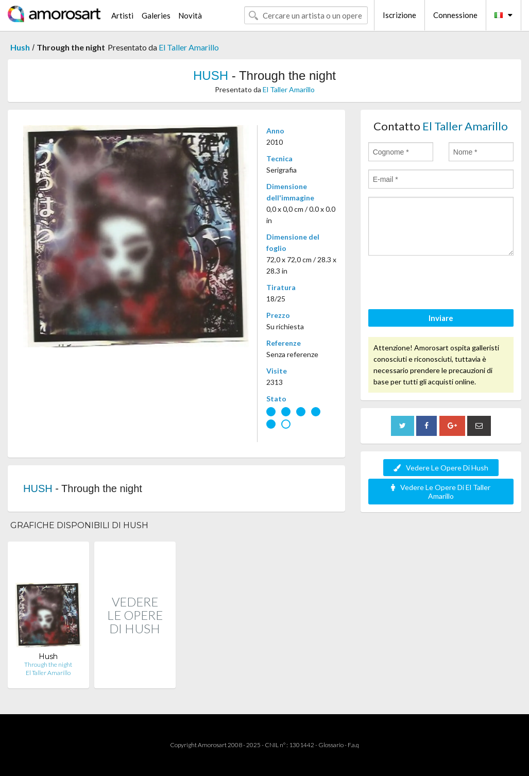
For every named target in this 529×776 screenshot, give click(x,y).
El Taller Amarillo (189, 47)
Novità (190, 15)
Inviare (441, 318)
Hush (20, 47)
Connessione (455, 15)
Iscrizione (399, 15)
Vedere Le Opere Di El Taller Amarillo (440, 491)
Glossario (331, 745)
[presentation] (446, 284)
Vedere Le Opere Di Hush (441, 467)
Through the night (48, 664)
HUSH (210, 75)
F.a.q (353, 745)
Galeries (156, 15)
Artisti (122, 15)
